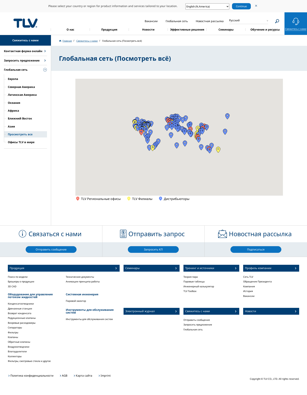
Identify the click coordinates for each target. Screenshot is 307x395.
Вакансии (249, 296)
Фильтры (13, 332)
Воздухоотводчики (18, 346)
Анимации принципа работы (83, 281)
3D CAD (12, 286)
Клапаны (13, 337)
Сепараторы (15, 327)
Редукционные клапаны (22, 318)
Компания (249, 286)
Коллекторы (15, 356)
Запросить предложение (197, 324)
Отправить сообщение (196, 320)
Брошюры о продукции (21, 281)
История (248, 291)
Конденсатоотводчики (21, 303)
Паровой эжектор (76, 301)
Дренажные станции (20, 308)
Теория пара (190, 276)
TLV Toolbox (189, 291)
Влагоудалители (17, 351)
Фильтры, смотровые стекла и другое (29, 361)
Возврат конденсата (19, 313)
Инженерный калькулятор (198, 286)
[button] (198, 129)
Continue (241, 6)
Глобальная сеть (193, 329)
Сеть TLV (248, 276)
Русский (234, 20)
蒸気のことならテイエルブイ (25, 23)
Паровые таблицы (194, 281)
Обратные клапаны (19, 341)
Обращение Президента (257, 281)
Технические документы (80, 276)
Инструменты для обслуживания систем (89, 319)
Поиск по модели (18, 276)
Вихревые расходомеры (21, 322)
